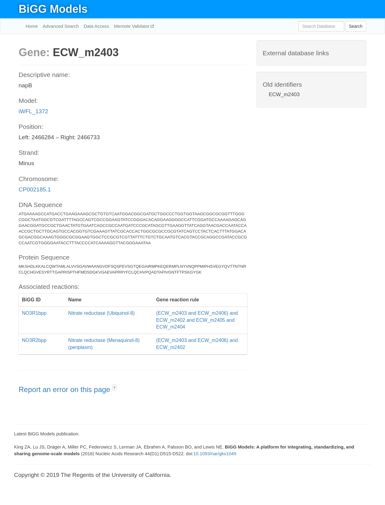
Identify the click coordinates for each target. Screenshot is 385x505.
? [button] (114, 388)
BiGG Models (53, 9)
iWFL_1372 (33, 111)
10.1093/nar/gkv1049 (214, 453)
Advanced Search (61, 26)
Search (355, 26)
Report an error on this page (65, 389)
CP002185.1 (35, 189)
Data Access (96, 26)
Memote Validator (132, 26)
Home (32, 26)
